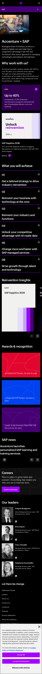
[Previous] (31, 459)
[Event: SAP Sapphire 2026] (18, 308)
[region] (21, 649)
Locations (5, 607)
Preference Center (8, 590)
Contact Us (6, 603)
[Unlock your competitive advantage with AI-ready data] (39, 225)
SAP (3, 9)
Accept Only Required (21, 661)
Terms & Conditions (9, 619)
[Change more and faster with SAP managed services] (39, 242)
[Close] (39, 626)
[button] (10, 489)
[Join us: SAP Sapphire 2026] (6, 155)
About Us (5, 598)
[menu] (3, 3)
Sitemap (5, 611)
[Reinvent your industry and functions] (39, 208)
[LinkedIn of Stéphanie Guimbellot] (16, 576)
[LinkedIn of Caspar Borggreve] (16, 521)
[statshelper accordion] (36, 89)
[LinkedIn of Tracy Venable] (16, 558)
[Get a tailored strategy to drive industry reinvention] (39, 174)
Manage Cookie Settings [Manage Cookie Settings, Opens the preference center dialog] (21, 667)
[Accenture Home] (21, 3)
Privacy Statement (8, 615)
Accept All (21, 655)
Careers (5, 594)
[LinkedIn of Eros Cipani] (16, 539)
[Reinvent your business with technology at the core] (39, 191)
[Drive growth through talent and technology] (39, 259)
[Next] (37, 336)
